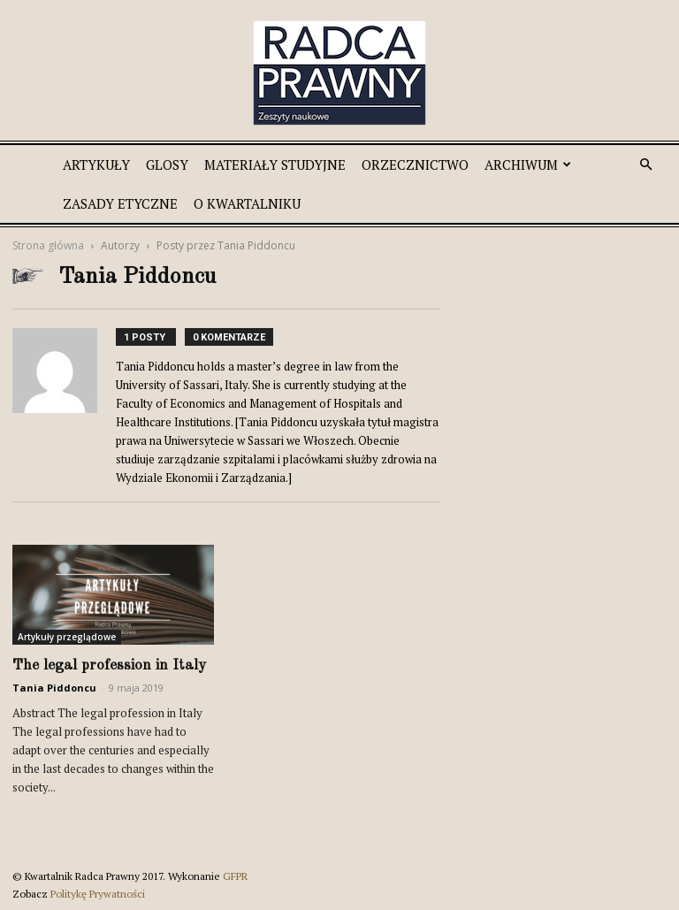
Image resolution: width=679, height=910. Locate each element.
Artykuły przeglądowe (67, 637)
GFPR (235, 876)
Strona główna (48, 245)
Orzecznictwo (415, 164)
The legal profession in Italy (109, 665)
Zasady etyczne (120, 203)
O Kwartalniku (247, 203)
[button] (645, 165)
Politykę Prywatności (97, 893)
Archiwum (527, 164)
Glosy (167, 164)
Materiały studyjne (275, 164)
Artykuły (96, 164)
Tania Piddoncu (54, 687)
